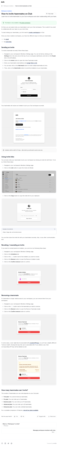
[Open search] (53, 2)
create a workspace (34, 32)
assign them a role (32, 63)
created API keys (34, 343)
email (7, 39)
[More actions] (56, 2)
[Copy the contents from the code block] (55, 229)
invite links (9, 41)
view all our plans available (30, 410)
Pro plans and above (25, 22)
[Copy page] (49, 13)
